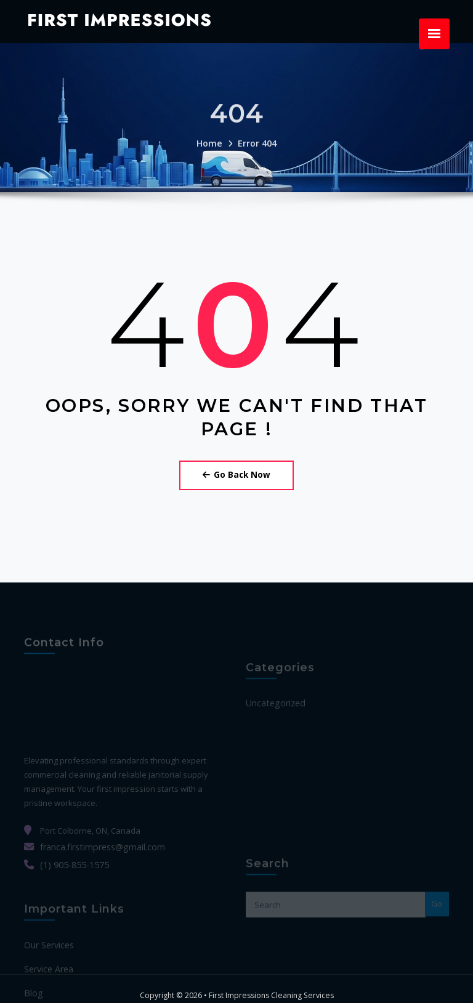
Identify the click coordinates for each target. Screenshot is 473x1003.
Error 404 (255, 153)
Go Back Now (236, 472)
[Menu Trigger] (434, 33)
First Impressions (111, 18)
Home (211, 153)
